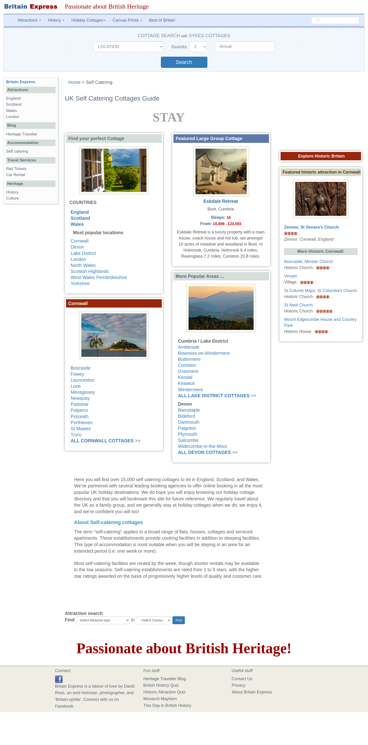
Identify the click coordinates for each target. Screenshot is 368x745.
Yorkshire (80, 283)
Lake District (83, 253)
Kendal (185, 377)
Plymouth (187, 434)
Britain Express (20, 82)
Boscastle (81, 368)
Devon (77, 246)
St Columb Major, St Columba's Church (320, 290)
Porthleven (82, 422)
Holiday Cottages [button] (88, 20)
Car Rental (15, 175)
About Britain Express (252, 692)
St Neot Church (298, 305)
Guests (179, 46)
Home (74, 82)
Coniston (187, 365)
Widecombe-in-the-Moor (202, 446)
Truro (76, 434)
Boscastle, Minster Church (308, 261)
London (78, 259)
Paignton (187, 428)
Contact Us (242, 678)
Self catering (17, 151)
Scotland (80, 218)
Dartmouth (188, 422)
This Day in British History (167, 705)
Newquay (80, 398)
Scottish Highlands (90, 271)
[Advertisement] (30, 279)
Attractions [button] (29, 20)
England (80, 212)
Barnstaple (189, 410)
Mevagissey (83, 392)
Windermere (190, 389)
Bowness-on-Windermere (204, 353)
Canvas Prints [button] (127, 20)
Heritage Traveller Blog (164, 678)
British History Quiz (161, 685)
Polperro (79, 410)
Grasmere (188, 371)
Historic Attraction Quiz (164, 692)
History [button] (56, 20)
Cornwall (80, 240)
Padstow (79, 404)
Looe (76, 386)
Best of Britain (162, 20)
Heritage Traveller (21, 134)
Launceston (82, 380)
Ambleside (188, 347)
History (12, 192)
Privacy (238, 685)
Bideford (186, 416)
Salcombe (188, 440)
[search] (335, 20)
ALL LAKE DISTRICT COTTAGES (214, 395)
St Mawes (81, 428)
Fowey (77, 374)
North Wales (83, 265)
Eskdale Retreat (220, 201)
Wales (77, 224)
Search (184, 62)
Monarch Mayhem (160, 698)
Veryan (290, 276)
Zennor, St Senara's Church (311, 227)
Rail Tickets (16, 169)
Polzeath (80, 416)
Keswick (186, 383)
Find (70, 619)
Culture (12, 198)
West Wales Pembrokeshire (99, 277)
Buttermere (189, 359)
